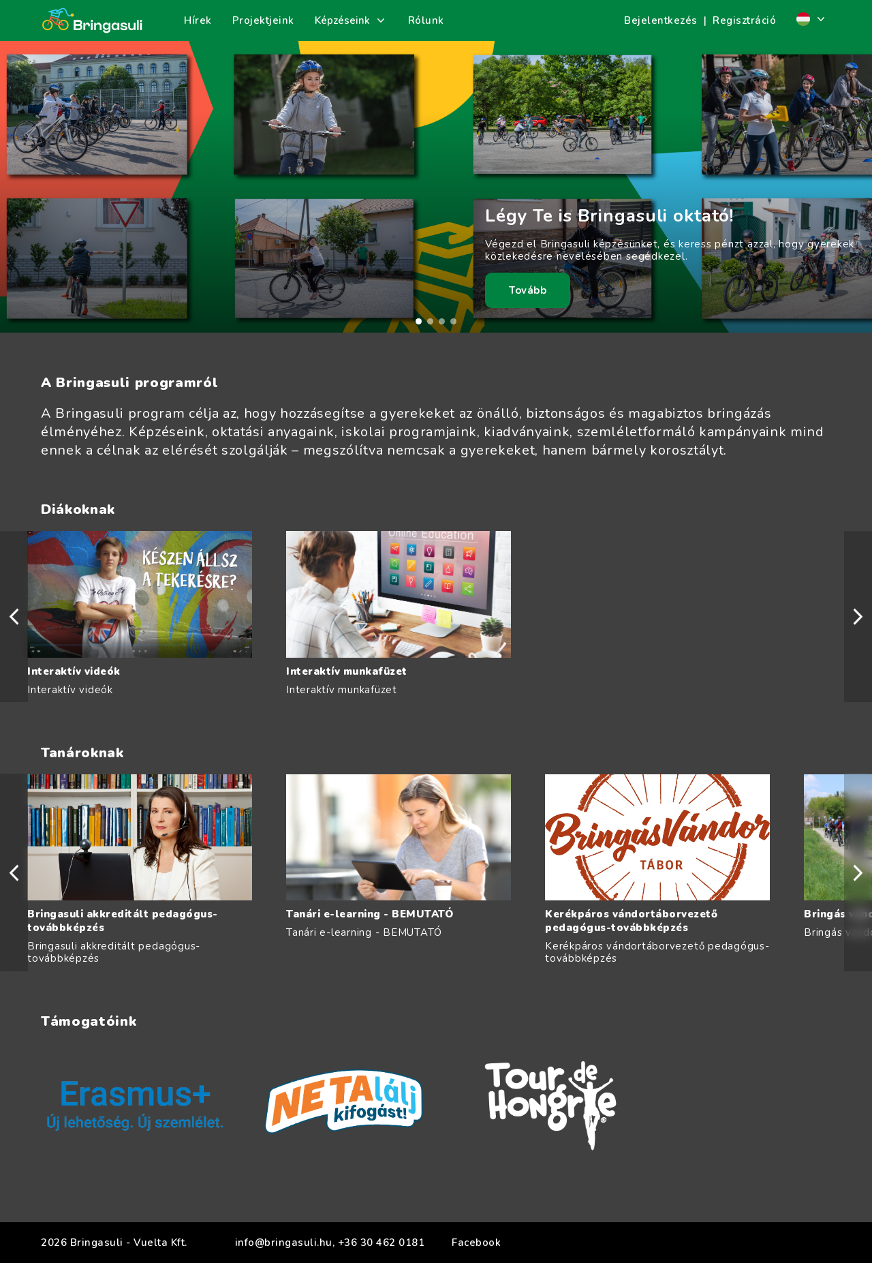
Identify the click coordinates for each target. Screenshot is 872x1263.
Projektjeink (263, 20)
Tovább (527, 290)
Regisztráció (744, 20)
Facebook (476, 1242)
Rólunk (426, 20)
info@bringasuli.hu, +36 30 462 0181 (330, 1242)
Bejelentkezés (661, 20)
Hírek (198, 20)
